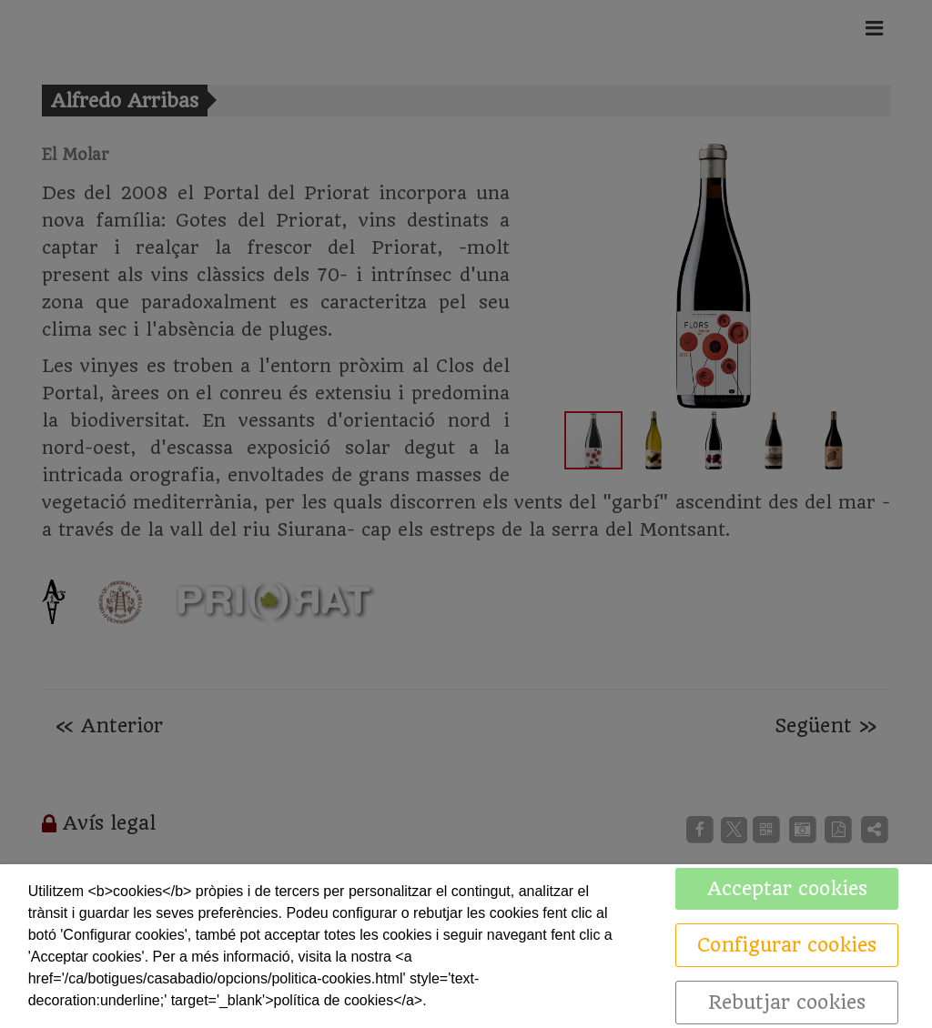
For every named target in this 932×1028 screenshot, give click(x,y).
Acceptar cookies (787, 888)
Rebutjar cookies (787, 1002)
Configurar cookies (786, 944)
